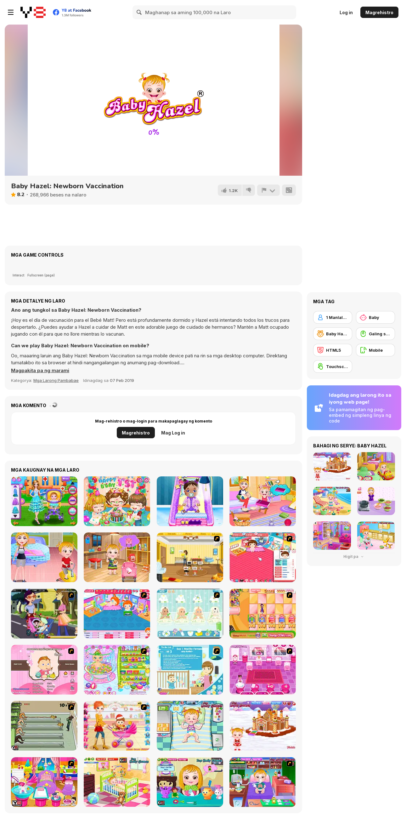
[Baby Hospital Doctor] (44, 501)
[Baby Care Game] (262, 670)
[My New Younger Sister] (44, 782)
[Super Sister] (190, 670)
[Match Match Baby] (44, 670)
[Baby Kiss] (44, 614)
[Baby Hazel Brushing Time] (117, 782)
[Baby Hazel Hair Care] (190, 782)
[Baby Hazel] (332, 333)
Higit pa (354, 556)
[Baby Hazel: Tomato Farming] (117, 557)
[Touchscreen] (332, 366)
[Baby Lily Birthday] (117, 501)
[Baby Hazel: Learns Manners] (44, 557)
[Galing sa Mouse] (375, 333)
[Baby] (375, 317)
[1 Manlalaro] (332, 317)
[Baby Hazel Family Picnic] (262, 501)
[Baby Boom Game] (190, 614)
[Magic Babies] (262, 614)
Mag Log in (173, 432)
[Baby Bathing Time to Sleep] (117, 670)
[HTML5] (332, 350)
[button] (40, 370)
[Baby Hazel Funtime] (190, 726)
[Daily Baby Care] (190, 501)
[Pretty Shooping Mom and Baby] (117, 726)
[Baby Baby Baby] (44, 726)
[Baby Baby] (262, 557)
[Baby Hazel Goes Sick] (262, 782)
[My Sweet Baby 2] (117, 614)
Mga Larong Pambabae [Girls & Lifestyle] (56, 380)
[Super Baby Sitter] (190, 557)
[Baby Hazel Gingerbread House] (262, 726)
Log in (346, 12)
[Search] (139, 12)
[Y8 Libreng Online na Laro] (33, 12)
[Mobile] (375, 350)
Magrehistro (379, 12)
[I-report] (268, 190)
